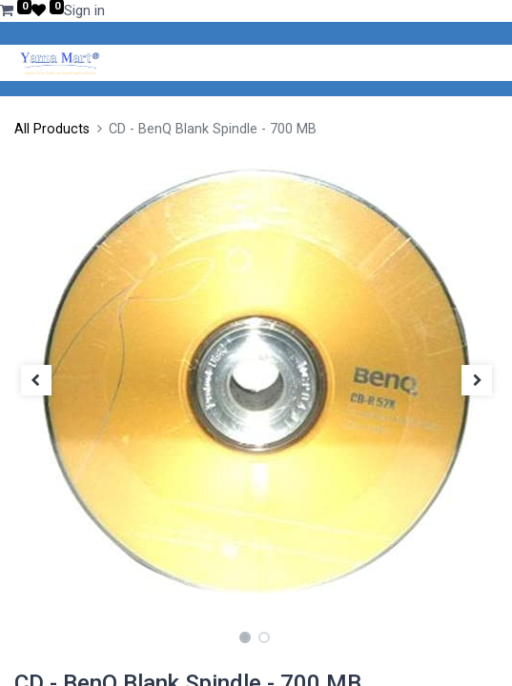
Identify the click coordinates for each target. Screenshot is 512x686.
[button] (35, 380)
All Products (52, 129)
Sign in (84, 10)
